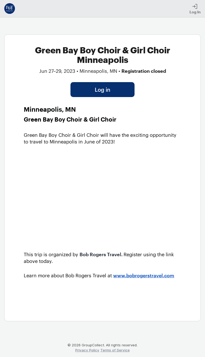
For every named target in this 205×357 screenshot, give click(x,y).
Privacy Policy (87, 350)
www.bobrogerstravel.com (143, 275)
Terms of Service (115, 350)
